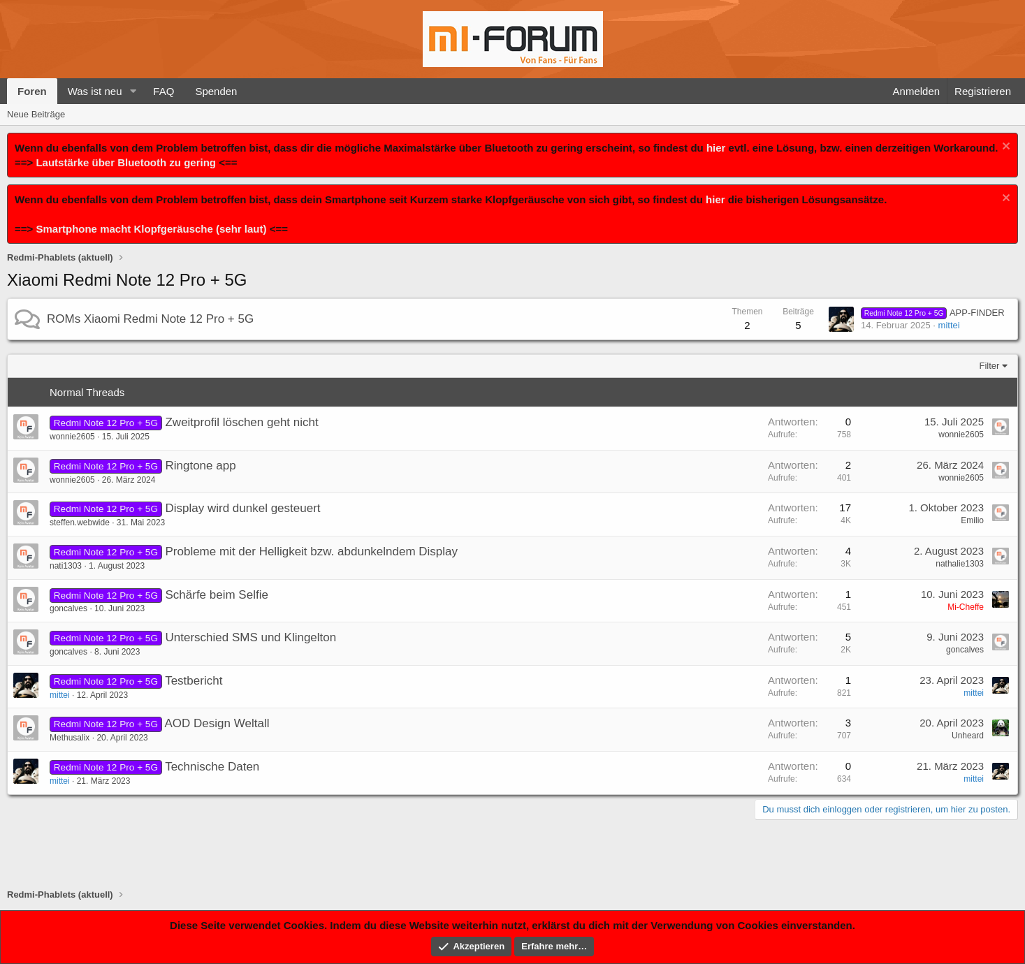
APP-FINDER (933, 312)
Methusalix (69, 738)
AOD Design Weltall (217, 723)
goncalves (68, 608)
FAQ (163, 91)
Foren (32, 91)
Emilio (972, 520)
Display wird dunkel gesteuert (242, 508)
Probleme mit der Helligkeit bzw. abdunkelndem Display (311, 551)
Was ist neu (95, 91)
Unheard (968, 735)
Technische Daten (212, 766)
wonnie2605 (72, 436)
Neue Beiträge (36, 114)
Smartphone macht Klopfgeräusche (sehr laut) (151, 229)
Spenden (216, 91)
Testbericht (193, 680)
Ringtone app (200, 465)
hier (716, 148)
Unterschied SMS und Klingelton (250, 637)
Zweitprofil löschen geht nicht (241, 422)
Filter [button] (990, 365)
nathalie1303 (960, 564)
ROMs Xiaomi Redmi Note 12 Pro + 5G (150, 319)
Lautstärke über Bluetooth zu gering (126, 162)
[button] (133, 91)
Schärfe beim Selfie (216, 594)
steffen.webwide (80, 522)
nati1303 (66, 566)
